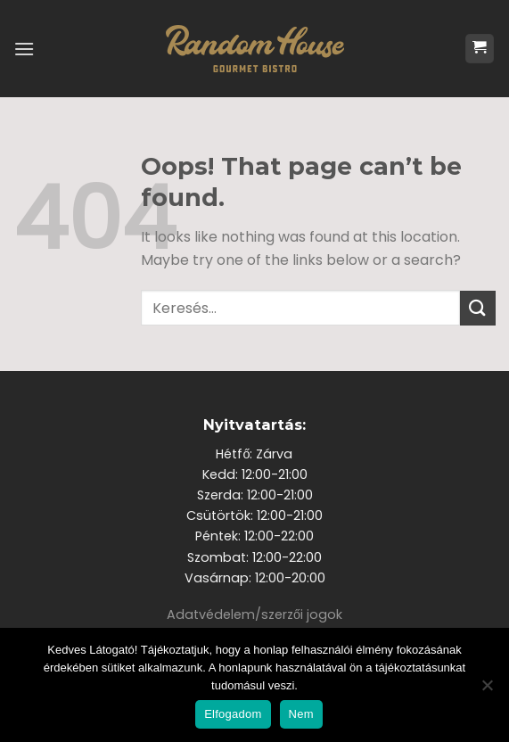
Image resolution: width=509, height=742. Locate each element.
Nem (301, 714)
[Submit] (478, 308)
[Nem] (487, 690)
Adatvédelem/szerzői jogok (254, 614)
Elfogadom (232, 714)
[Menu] (24, 48)
